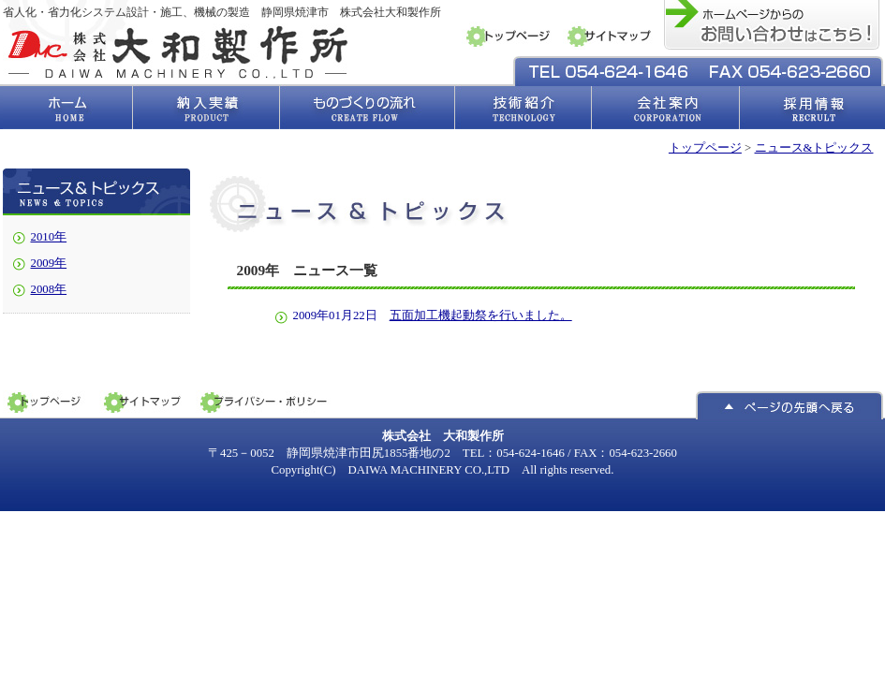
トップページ (705, 147)
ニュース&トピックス (814, 147)
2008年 (49, 289)
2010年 (49, 236)
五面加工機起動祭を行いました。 (481, 315)
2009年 (49, 263)
